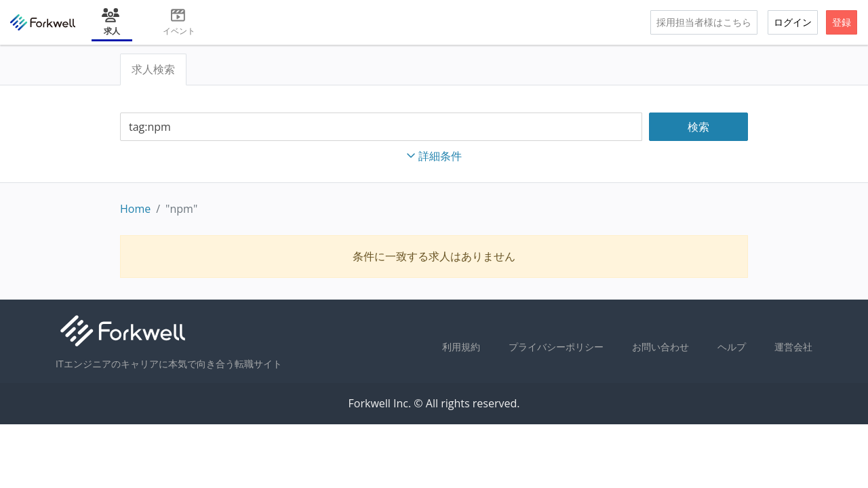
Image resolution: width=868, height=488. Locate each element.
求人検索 (153, 69)
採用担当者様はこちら (703, 22)
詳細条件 (434, 155)
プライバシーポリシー (556, 346)
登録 (841, 22)
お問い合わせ (660, 346)
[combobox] (381, 127)
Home (135, 208)
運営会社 (793, 346)
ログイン (793, 22)
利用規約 (461, 346)
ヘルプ (731, 346)
